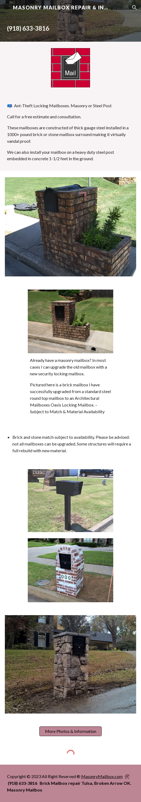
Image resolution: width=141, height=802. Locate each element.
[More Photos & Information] (70, 731)
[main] (70, 28)
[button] (6, 7)
